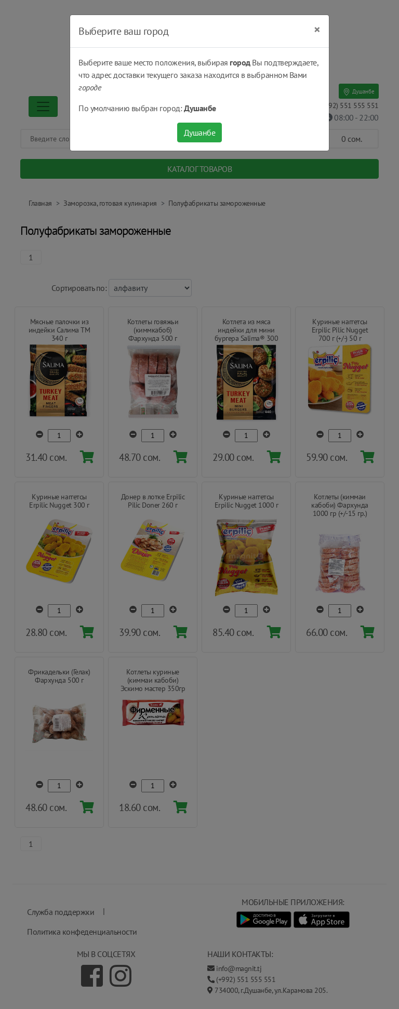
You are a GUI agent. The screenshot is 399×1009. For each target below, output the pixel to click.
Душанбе (200, 132)
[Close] (317, 29)
